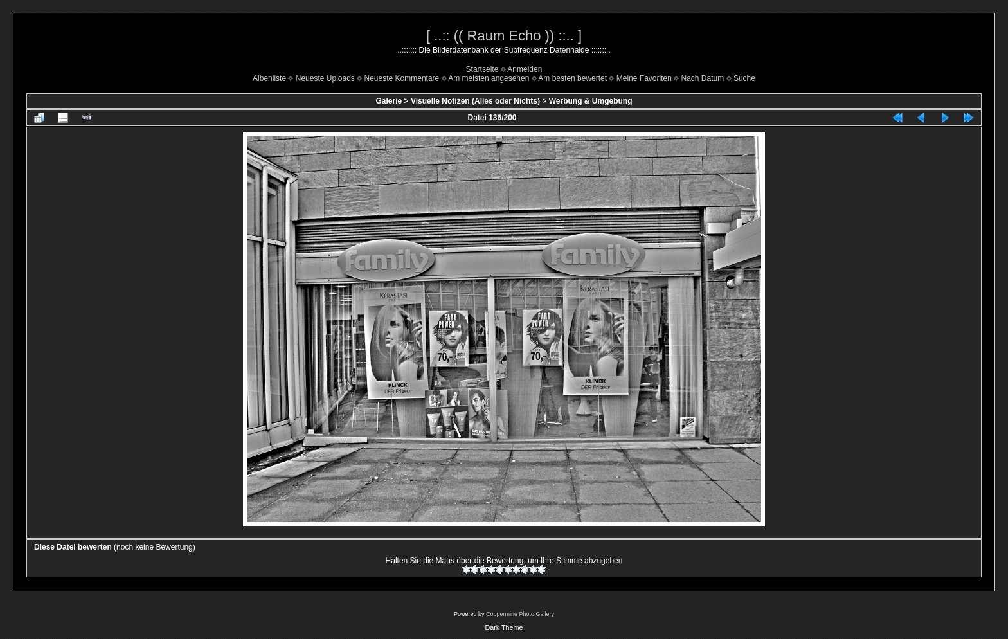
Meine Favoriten (644, 78)
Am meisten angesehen (488, 78)
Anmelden (524, 69)
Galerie (388, 100)
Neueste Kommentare (402, 78)
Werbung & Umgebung (591, 100)
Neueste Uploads (325, 78)
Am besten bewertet (572, 78)
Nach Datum (702, 78)
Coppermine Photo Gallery (520, 614)
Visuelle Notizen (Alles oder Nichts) (475, 100)
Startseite (482, 69)
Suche (744, 78)
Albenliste (269, 78)
